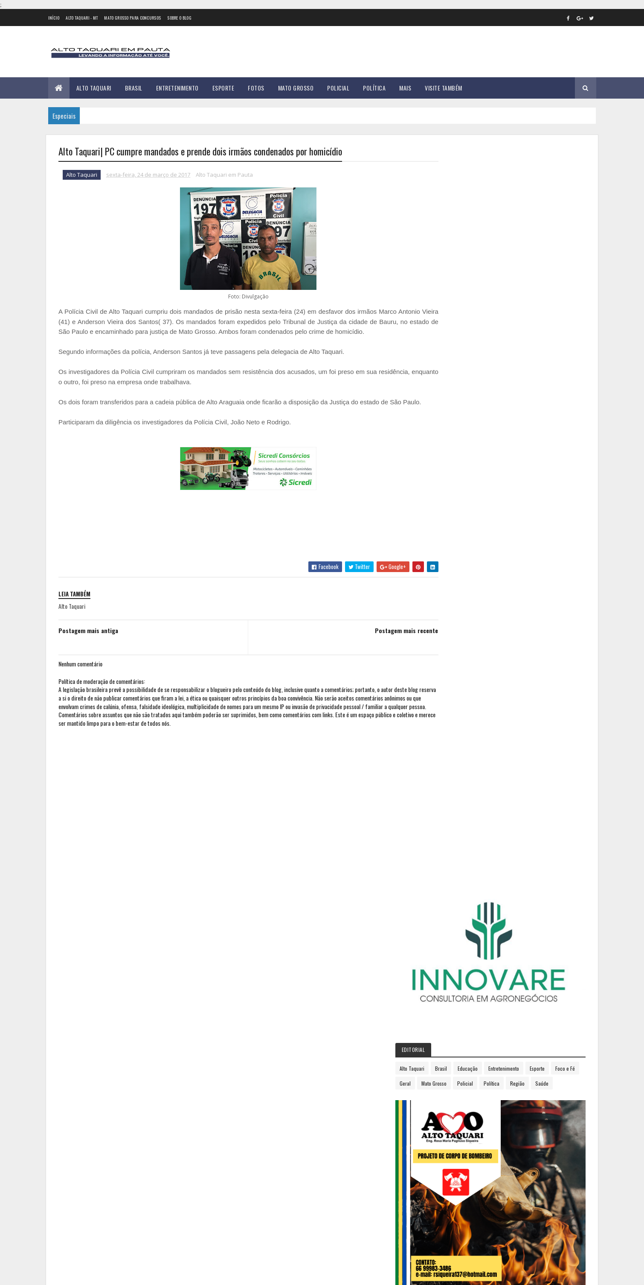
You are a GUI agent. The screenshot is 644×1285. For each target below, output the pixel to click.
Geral (503, 320)
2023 (455, 808)
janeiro (455, 605)
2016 (454, 582)
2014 (454, 558)
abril (452, 640)
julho (453, 674)
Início (54, 18)
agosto (455, 686)
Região (476, 335)
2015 (454, 570)
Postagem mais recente (388, 640)
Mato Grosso (296, 87)
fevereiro (458, 616)
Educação (510, 306)
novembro (459, 721)
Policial (338, 87)
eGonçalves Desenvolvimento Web (136, 1273)
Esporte (223, 87)
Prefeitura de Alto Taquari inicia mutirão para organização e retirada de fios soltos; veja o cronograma (153, 1166)
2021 (454, 784)
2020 (455, 772)
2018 (454, 747)
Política (374, 87)
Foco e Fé (477, 320)
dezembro (459, 733)
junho (453, 663)
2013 (454, 546)
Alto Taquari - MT (82, 18)
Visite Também (443, 87)
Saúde (500, 335)
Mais (405, 87)
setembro (459, 698)
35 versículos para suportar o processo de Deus (154, 1195)
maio (452, 651)
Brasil (133, 87)
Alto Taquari (93, 87)
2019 (454, 760)
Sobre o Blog (179, 18)
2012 (454, 533)
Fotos (256, 87)
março (454, 628)
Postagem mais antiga (88, 640)
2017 (454, 594)
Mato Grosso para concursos (132, 18)
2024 (455, 820)
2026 (455, 844)
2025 (455, 832)
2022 (455, 795)
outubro (457, 709)
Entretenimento (177, 87)
